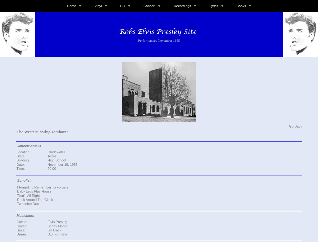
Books (241, 6)
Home (71, 6)
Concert (149, 6)
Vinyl (98, 6)
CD (122, 6)
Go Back (295, 126)
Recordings (182, 6)
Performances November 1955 (159, 40)
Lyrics (213, 6)
